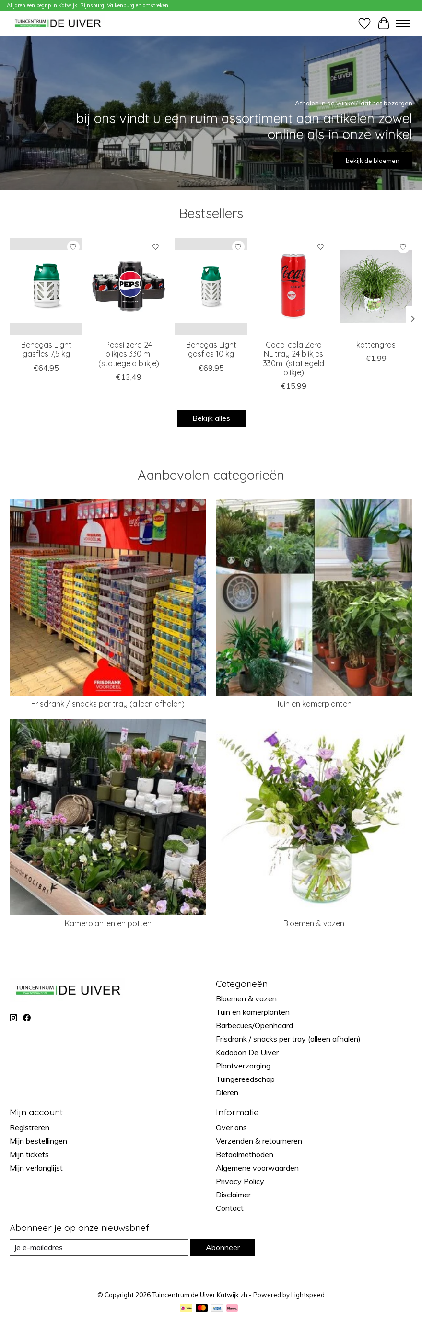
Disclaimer (233, 1194)
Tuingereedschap (245, 1079)
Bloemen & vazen (313, 923)
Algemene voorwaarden (257, 1167)
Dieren (227, 1092)
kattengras (376, 344)
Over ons (231, 1127)
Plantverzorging (243, 1065)
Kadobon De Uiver (247, 1052)
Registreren (29, 1127)
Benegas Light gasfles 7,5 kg (46, 349)
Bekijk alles (211, 418)
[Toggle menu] (402, 23)
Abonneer (223, 1247)
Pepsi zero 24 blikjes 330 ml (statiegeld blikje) (128, 354)
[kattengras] (376, 286)
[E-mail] (99, 1247)
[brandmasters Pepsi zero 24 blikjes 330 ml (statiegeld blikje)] (128, 286)
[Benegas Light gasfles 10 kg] (211, 286)
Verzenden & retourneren (259, 1141)
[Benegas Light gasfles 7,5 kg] (46, 286)
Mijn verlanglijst (36, 1167)
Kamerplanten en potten (108, 923)
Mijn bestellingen (38, 1141)
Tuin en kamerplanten (314, 703)
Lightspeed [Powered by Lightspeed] (308, 1295)
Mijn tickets (29, 1154)
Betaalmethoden (244, 1154)
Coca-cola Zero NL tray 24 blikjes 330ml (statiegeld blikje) (293, 358)
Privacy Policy (240, 1181)
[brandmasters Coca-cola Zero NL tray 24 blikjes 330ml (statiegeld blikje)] (293, 286)
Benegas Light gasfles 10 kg (211, 349)
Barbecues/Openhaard (254, 1025)
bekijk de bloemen (372, 160)
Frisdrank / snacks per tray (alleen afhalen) (108, 703)
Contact (230, 1208)
